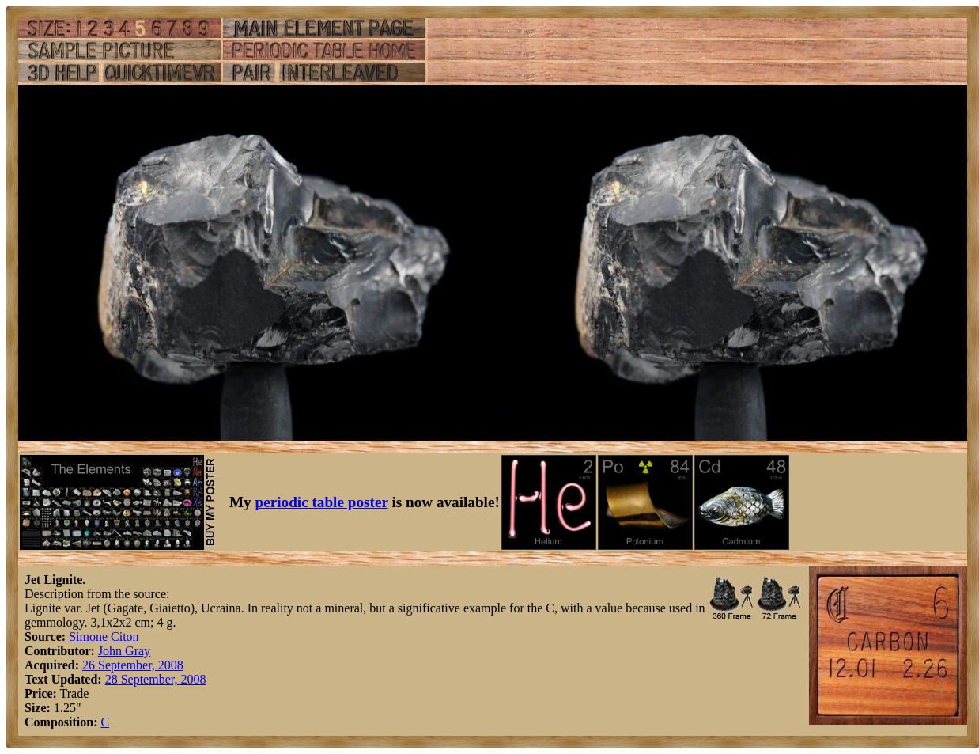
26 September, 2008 (132, 665)
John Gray (124, 650)
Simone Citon (103, 636)
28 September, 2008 (155, 679)
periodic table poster (321, 502)
